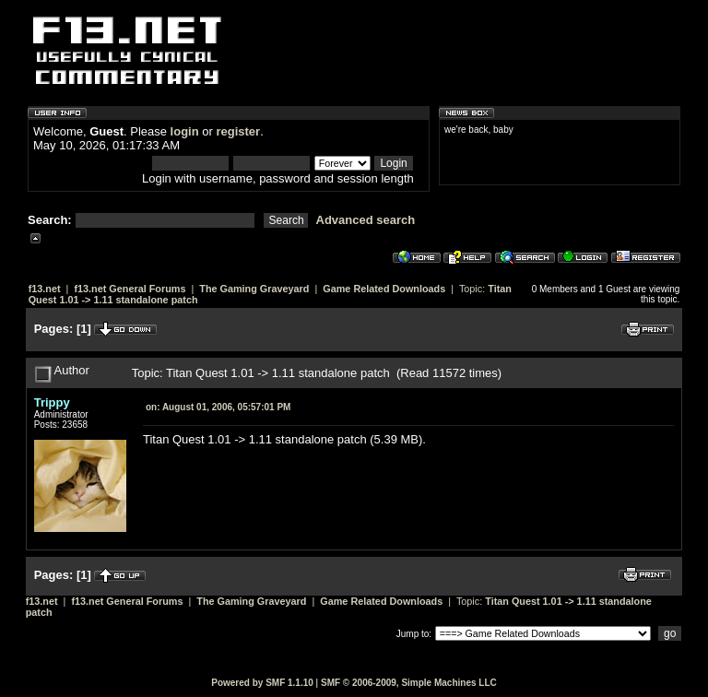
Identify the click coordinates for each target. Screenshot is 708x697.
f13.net (45, 288)
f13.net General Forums (129, 288)
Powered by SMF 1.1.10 (262, 683)
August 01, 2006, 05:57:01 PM (218, 407)
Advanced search (366, 220)
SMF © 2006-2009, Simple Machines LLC (409, 683)
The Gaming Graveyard (254, 288)
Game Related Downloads (384, 288)
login (185, 131)
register (238, 131)
